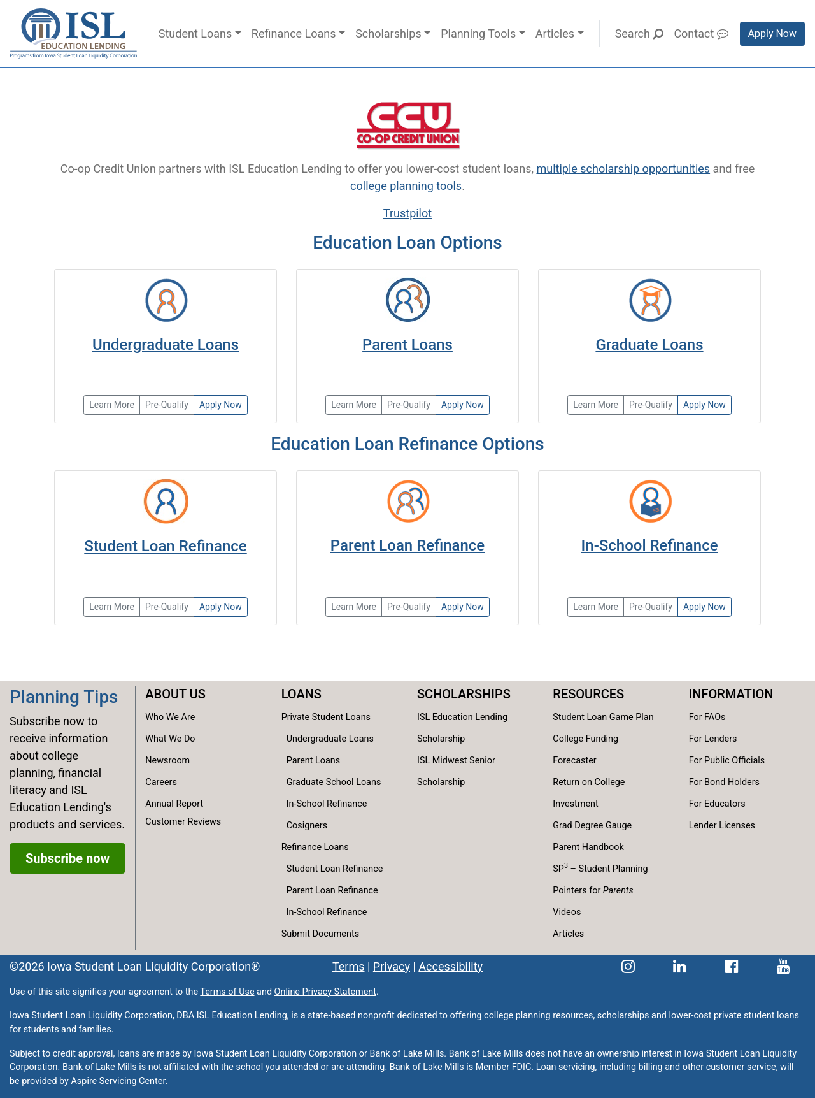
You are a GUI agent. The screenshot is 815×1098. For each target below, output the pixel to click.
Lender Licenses (722, 825)
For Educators (717, 803)
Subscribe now (67, 858)
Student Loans (195, 33)
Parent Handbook (588, 847)
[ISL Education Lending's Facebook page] (732, 966)
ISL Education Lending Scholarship (462, 728)
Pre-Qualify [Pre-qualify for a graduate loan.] (650, 405)
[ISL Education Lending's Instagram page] (628, 966)
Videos (567, 912)
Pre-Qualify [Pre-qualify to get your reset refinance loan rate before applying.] (166, 607)
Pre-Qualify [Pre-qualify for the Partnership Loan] (166, 405)
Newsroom (167, 760)
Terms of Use (227, 991)
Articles (554, 33)
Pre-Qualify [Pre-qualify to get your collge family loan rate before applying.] (408, 405)
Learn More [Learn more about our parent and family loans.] (353, 405)
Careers (161, 782)
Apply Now (772, 33)
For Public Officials (727, 760)
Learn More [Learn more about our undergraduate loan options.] (111, 405)
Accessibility (450, 966)
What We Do (170, 738)
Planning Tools (478, 33)
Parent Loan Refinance (407, 545)
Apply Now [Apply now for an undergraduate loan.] (220, 405)
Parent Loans (407, 345)
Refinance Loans (294, 33)
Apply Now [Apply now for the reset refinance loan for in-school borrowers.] (704, 607)
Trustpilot (407, 213)
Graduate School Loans (334, 782)
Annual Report (174, 803)
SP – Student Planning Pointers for (600, 878)
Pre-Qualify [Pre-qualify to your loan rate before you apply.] (408, 607)
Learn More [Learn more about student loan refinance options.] (111, 607)
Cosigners (307, 825)
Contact (701, 33)
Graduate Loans (649, 345)
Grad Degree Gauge (592, 825)
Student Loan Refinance (165, 546)
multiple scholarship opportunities (623, 168)
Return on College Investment (589, 793)
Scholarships (388, 33)
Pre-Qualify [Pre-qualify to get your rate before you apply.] (650, 607)
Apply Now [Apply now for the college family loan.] (462, 405)
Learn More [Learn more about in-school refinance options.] (595, 607)
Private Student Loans (326, 717)
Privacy (391, 966)
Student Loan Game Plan (603, 717)
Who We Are (170, 717)
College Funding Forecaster (585, 749)
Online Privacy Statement (325, 991)
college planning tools (406, 185)
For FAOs (707, 717)
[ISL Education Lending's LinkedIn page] (680, 966)
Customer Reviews (183, 821)
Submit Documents (320, 933)
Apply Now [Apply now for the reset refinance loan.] (220, 607)
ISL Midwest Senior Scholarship (456, 771)
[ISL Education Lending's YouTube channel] (783, 966)
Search (639, 33)
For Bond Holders (724, 782)
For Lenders (713, 738)
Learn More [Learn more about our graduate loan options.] (595, 405)
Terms (348, 966)
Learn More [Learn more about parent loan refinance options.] (353, 607)
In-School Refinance (649, 545)
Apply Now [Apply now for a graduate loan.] (704, 405)
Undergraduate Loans (165, 345)
